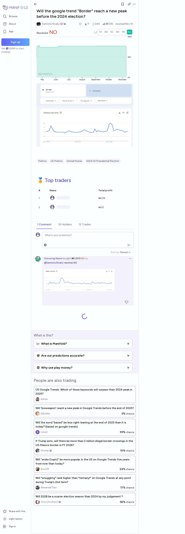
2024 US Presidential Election (102, 161)
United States (74, 161)
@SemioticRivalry (53, 262)
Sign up (15, 42)
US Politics (57, 161)
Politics (42, 161)
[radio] (100, 32)
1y (86, 258)
